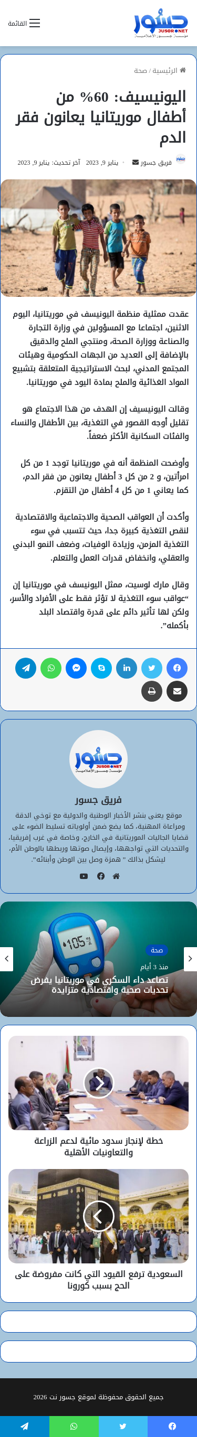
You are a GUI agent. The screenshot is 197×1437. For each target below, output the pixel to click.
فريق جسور (156, 162)
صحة (140, 70)
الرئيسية (169, 70)
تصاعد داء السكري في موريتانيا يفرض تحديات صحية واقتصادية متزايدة (99, 984)
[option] (98, 959)
